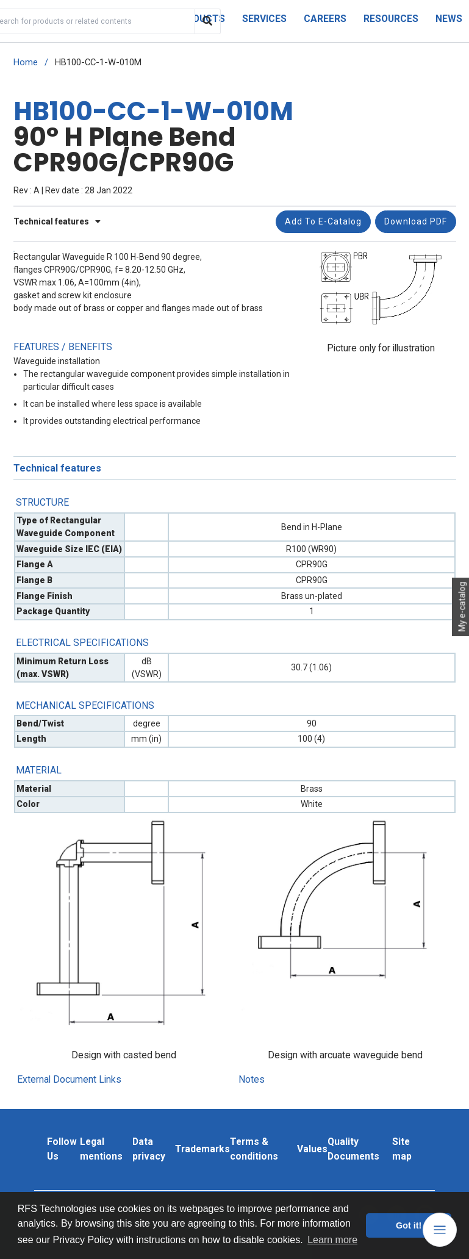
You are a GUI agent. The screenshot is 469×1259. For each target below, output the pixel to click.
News (448, 18)
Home (25, 62)
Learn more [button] (332, 1240)
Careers (325, 18)
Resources (390, 18)
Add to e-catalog (323, 221)
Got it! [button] (408, 1225)
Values (312, 1149)
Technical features (57, 221)
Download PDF (415, 221)
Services (264, 18)
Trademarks (202, 1149)
